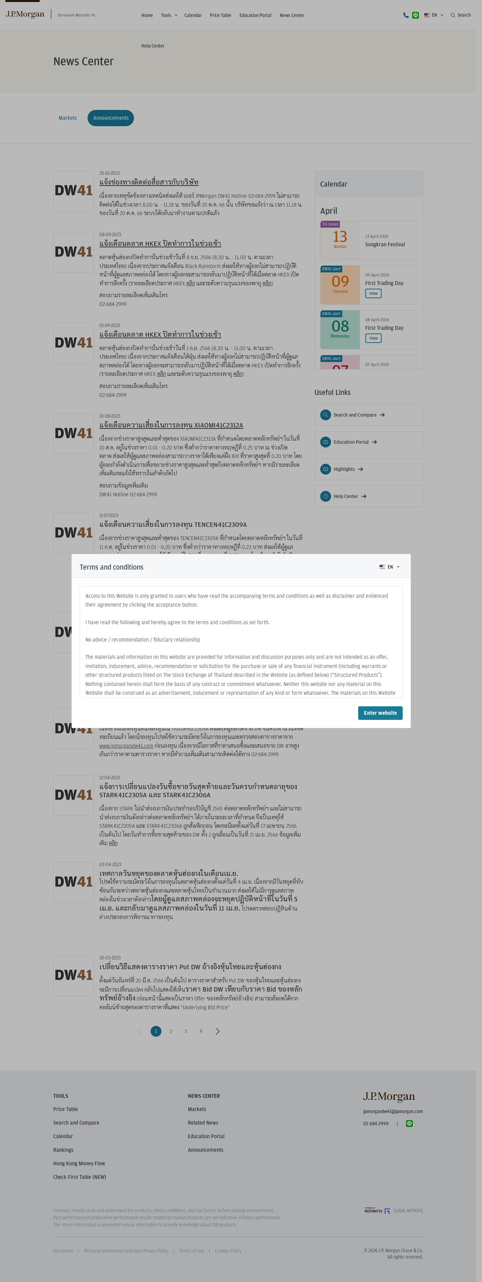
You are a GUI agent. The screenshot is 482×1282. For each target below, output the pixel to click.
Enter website (380, 713)
